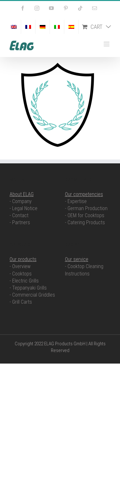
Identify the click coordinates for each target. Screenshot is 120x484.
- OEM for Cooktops (84, 215)
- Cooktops (21, 274)
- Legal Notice (23, 208)
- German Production (86, 208)
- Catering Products (85, 222)
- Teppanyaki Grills (28, 288)
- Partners (20, 222)
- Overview (20, 266)
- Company (21, 201)
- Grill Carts (21, 302)
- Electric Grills (24, 281)
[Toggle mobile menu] (107, 44)
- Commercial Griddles (32, 295)
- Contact (19, 215)
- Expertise (76, 201)
